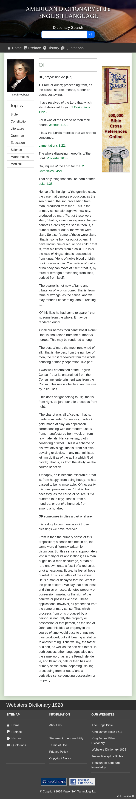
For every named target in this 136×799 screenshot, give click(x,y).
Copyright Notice (60, 758)
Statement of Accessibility (66, 738)
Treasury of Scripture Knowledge (105, 765)
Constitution (19, 121)
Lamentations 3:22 (52, 145)
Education (18, 142)
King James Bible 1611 (107, 732)
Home (14, 48)
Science (16, 150)
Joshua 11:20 (58, 125)
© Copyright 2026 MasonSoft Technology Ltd (68, 791)
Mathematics (20, 157)
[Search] (91, 34)
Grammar (17, 135)
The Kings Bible (102, 725)
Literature (17, 128)
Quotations (72, 48)
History (51, 48)
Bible (14, 114)
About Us (55, 725)
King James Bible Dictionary (103, 741)
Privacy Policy (58, 751)
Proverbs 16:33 (57, 158)
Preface (32, 48)
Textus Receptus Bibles (107, 756)
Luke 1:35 (46, 184)
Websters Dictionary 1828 (109, 749)
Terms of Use (58, 745)
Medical (16, 164)
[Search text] (64, 34)
